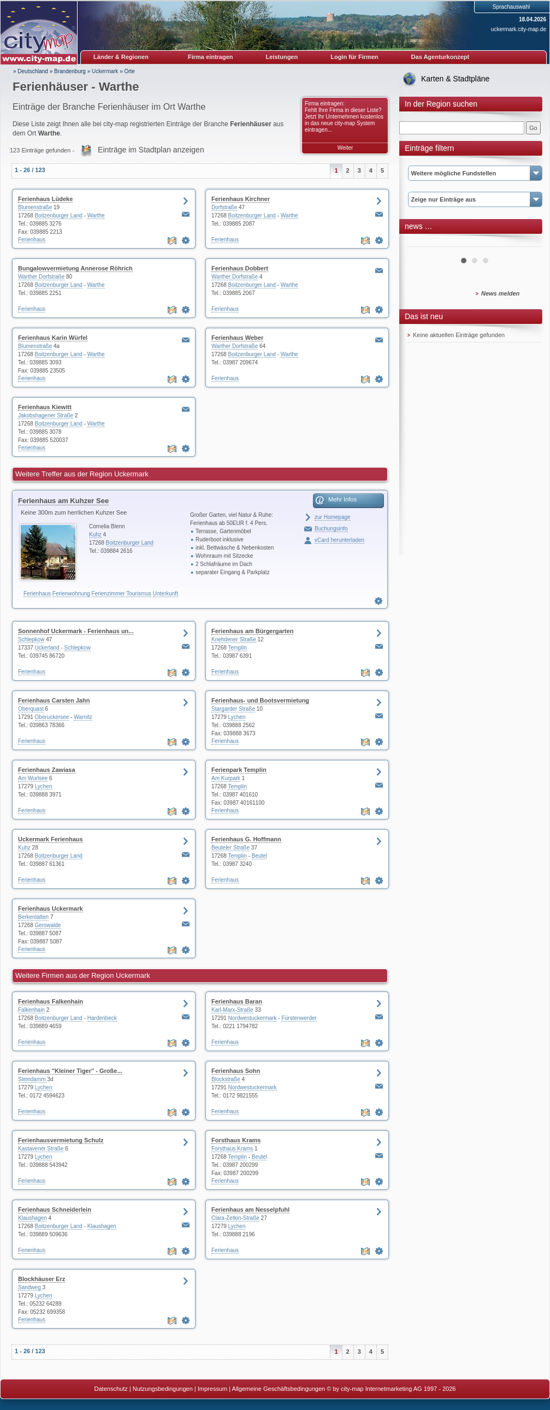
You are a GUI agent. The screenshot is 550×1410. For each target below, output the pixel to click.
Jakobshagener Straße (45, 415)
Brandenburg (70, 71)
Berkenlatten (33, 917)
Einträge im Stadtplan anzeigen (151, 149)
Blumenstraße (35, 207)
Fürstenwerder (298, 1018)
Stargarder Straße (233, 709)
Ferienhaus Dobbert (239, 268)
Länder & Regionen (121, 57)
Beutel (259, 856)
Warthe (96, 216)
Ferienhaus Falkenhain (50, 1001)
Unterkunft (165, 594)
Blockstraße (225, 1079)
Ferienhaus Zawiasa (46, 769)
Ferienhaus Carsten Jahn (54, 700)
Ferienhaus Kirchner (240, 199)
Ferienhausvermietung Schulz (60, 1140)
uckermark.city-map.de (518, 29)
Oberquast (31, 709)
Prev (421, 242)
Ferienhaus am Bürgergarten (252, 631)
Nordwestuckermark (252, 1018)
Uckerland (47, 648)
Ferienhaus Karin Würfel (52, 337)
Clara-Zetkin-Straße (235, 1218)
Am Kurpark (225, 778)
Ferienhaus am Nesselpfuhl (250, 1209)
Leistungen (282, 57)
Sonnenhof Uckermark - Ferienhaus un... (76, 631)
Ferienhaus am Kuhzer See (63, 501)
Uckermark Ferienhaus (50, 839)
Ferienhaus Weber (237, 337)
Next (527, 242)
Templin (237, 648)
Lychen (237, 717)
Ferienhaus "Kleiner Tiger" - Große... (70, 1070)
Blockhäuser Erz (41, 1279)
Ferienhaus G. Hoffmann (246, 839)
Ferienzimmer (108, 594)
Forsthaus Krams (236, 1140)
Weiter (345, 148)
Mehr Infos (342, 499)
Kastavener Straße (40, 1149)
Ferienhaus (31, 240)
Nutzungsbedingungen (163, 1388)
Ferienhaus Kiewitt (45, 407)
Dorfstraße (224, 207)
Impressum (212, 1388)
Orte (129, 71)
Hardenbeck (102, 1018)
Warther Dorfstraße (41, 277)
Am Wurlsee (33, 778)
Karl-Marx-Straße (232, 1010)
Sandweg (29, 1287)
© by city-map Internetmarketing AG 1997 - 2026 (391, 1388)
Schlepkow (31, 639)
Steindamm (32, 1079)
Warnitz (83, 717)
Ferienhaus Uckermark (50, 908)
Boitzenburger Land (58, 216)
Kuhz (95, 535)
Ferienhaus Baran (236, 1001)
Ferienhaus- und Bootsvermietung (260, 700)
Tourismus (138, 594)
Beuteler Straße (230, 848)
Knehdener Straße (233, 639)
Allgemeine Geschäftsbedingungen (279, 1388)
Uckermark (105, 71)
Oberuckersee (52, 717)
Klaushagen (32, 1218)
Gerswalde (48, 925)
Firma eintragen (210, 57)
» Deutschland (30, 71)
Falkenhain (31, 1010)
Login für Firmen (354, 57)
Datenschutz (111, 1388)
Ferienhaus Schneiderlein (54, 1209)
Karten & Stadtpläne (455, 78)
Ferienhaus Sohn (235, 1070)
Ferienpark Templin (239, 769)
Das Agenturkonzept (440, 57)
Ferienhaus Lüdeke (45, 199)
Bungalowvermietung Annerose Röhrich (75, 268)
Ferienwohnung (71, 594)
